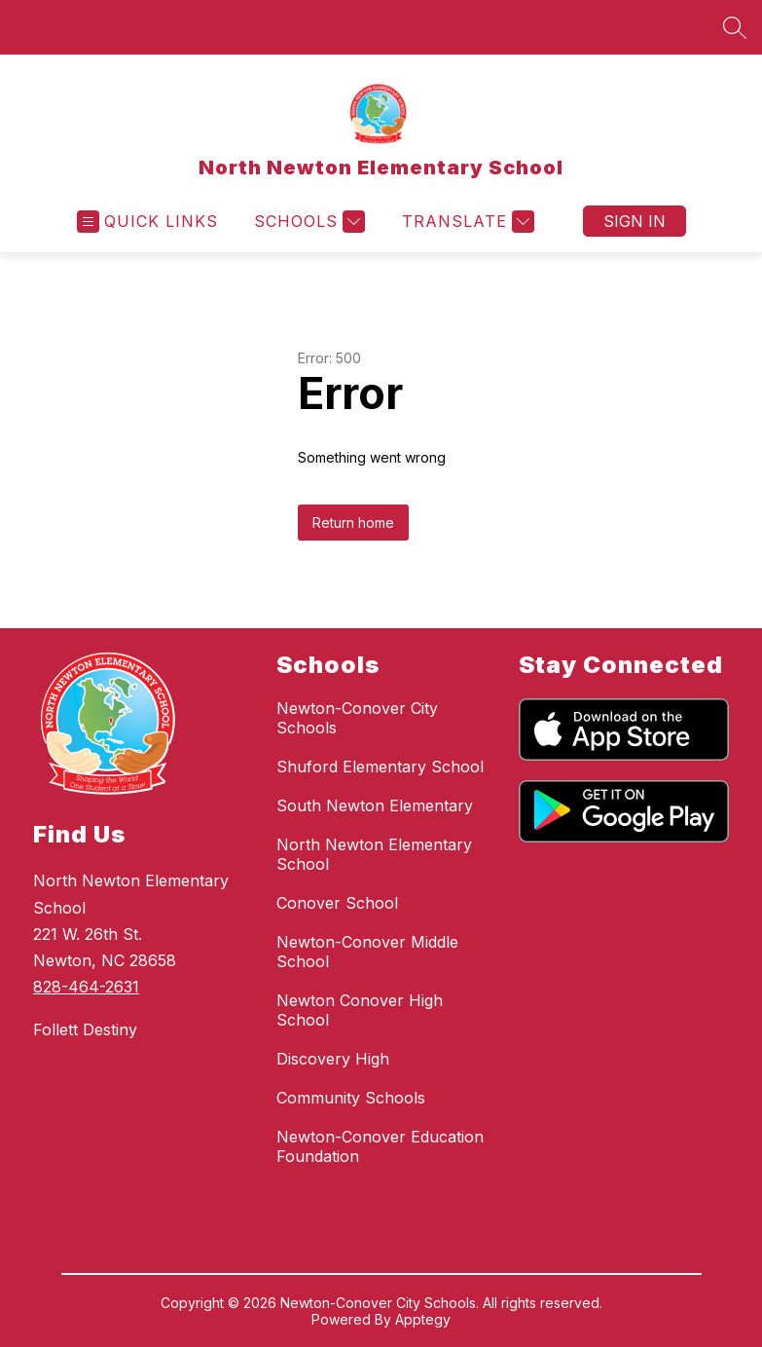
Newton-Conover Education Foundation (380, 1146)
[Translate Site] (465, 221)
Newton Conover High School (359, 1010)
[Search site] (734, 27)
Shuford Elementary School (380, 766)
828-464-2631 (86, 986)
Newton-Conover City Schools (357, 717)
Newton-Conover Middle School (367, 951)
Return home (353, 522)
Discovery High (332, 1058)
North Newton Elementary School (374, 854)
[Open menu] (147, 221)
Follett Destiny (85, 1029)
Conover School (337, 903)
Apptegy (423, 1319)
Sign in (634, 221)
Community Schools (350, 1097)
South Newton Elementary (374, 805)
